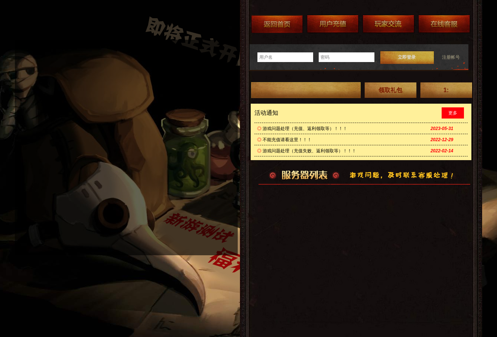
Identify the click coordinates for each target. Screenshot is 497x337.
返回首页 (277, 24)
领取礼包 (390, 90)
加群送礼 (389, 24)
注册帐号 (451, 57)
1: (446, 90)
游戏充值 (333, 24)
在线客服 (444, 24)
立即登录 (407, 57)
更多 (452, 113)
